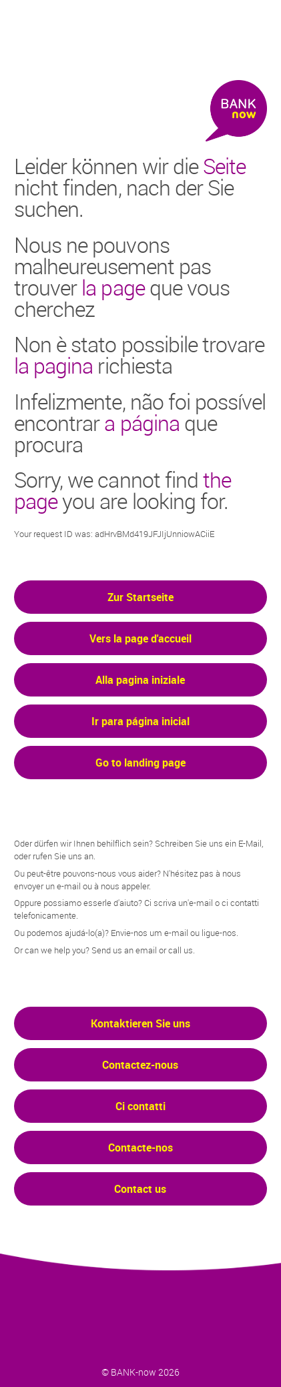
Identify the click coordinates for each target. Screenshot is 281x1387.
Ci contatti (140, 1106)
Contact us (140, 1189)
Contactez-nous (140, 1064)
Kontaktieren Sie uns (140, 1023)
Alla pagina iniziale (140, 679)
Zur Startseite (140, 597)
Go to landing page (140, 762)
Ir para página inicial (140, 721)
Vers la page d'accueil (140, 638)
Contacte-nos (140, 1147)
